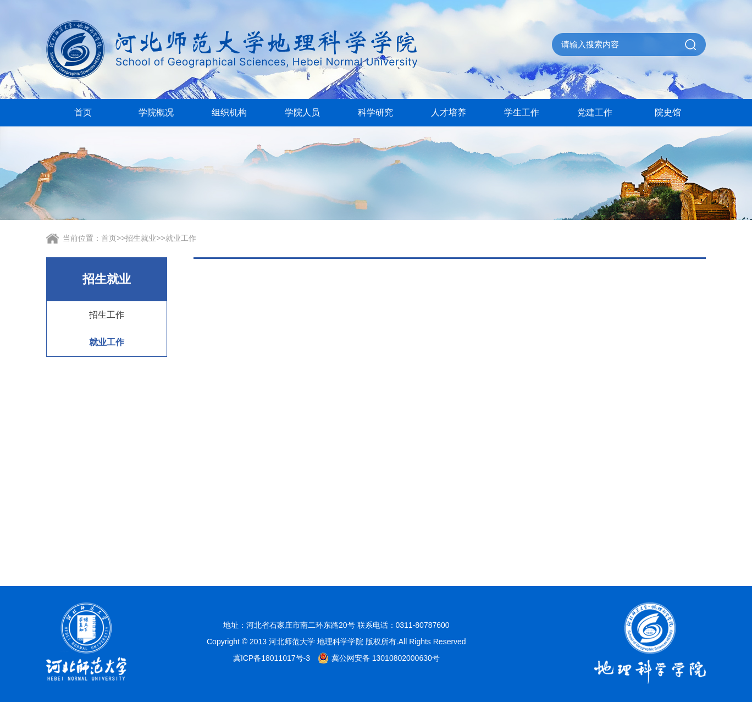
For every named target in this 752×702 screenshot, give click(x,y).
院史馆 (668, 112)
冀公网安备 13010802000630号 (376, 658)
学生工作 (521, 112)
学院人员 (302, 112)
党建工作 (594, 112)
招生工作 (106, 314)
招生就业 (140, 238)
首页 (83, 112)
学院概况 (156, 112)
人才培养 (448, 112)
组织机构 (229, 112)
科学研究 (375, 112)
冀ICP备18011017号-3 (271, 658)
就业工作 (180, 238)
